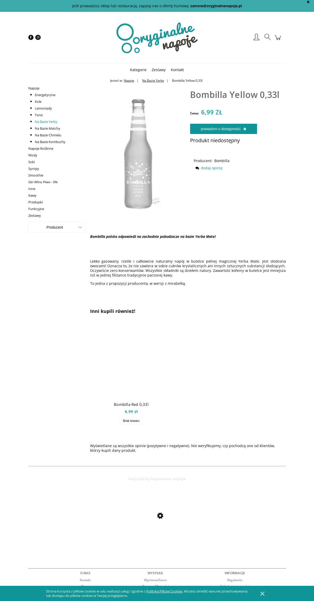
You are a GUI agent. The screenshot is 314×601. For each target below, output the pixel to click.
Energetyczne (45, 95)
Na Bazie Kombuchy (50, 141)
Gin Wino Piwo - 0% (43, 182)
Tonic (39, 115)
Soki (31, 162)
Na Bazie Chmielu (48, 135)
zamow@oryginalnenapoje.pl (216, 5)
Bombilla (222, 160)
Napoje (33, 88)
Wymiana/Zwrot (155, 580)
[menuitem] (138, 69)
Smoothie (35, 175)
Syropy (33, 168)
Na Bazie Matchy (47, 128)
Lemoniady (43, 108)
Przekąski (35, 202)
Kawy (32, 195)
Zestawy (34, 215)
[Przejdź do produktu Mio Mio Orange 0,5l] (69, 529)
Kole (38, 101)
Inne (31, 188)
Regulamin (234, 580)
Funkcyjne (36, 208)
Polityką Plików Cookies (164, 591)
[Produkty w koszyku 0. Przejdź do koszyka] (279, 40)
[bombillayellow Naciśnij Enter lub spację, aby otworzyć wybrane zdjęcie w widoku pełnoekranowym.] (138, 148)
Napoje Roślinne (40, 148)
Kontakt (85, 580)
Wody (32, 155)
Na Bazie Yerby (46, 121)
